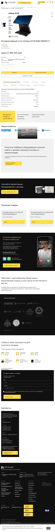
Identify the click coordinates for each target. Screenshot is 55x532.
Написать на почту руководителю (8, 453)
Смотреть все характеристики (8, 64)
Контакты (31, 483)
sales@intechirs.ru (6, 422)
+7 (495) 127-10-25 (6, 428)
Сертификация (20, 116)
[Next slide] (3, 36)
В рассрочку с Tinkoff (27, 75)
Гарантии (13, 85)
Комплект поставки (39, 85)
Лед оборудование (6, 486)
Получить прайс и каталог (25, 2)
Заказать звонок (27, 510)
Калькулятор (31, 501)
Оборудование (32, 493)
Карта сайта (18, 490)
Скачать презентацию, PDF (9, 191)
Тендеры (17, 496)
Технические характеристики (11, 82)
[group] (31, 25)
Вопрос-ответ (32, 497)
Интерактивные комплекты (5, 483)
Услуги (3, 496)
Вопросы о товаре (25, 85)
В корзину (14, 72)
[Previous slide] (3, 14)
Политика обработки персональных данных (47, 485)
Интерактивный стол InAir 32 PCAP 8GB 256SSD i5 (13, 213)
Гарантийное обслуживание (19, 488)
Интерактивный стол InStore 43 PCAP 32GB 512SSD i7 (42, 213)
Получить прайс (28, 514)
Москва (5, 474)
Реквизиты (18, 485)
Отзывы (5, 85)
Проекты (17, 483)
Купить (13, 222)
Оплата (43, 82)
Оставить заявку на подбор (11, 265)
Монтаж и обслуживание (23, 114)
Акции (16, 492)
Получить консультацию (40, 72)
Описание (26, 82)
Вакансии (17, 494)
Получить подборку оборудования (11, 163)
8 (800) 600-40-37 (9, 252)
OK (48, 528)
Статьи (30, 491)
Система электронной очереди (4, 489)
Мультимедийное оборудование (6, 493)
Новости (30, 489)
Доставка (35, 82)
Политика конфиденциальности (47, 483)
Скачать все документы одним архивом (6, 369)
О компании (31, 495)
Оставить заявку (9, 396)
